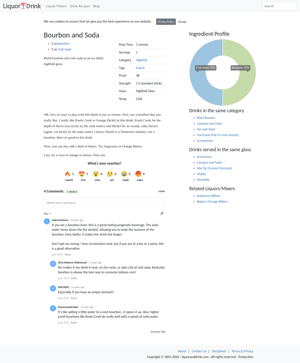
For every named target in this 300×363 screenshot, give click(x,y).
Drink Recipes (80, 6)
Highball (141, 60)
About (182, 351)
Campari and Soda (209, 123)
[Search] (279, 6)
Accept (182, 22)
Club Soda (64, 49)
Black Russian (206, 118)
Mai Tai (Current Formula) (214, 168)
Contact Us (199, 351)
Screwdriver (205, 141)
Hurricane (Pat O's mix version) (218, 135)
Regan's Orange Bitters (212, 201)
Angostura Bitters (208, 196)
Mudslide (203, 180)
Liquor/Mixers (56, 6)
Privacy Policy (166, 22)
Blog (96, 6)
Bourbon (64, 43)
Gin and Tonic (206, 129)
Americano (204, 157)
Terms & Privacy (242, 351)
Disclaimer (219, 351)
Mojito (201, 174)
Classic (140, 68)
